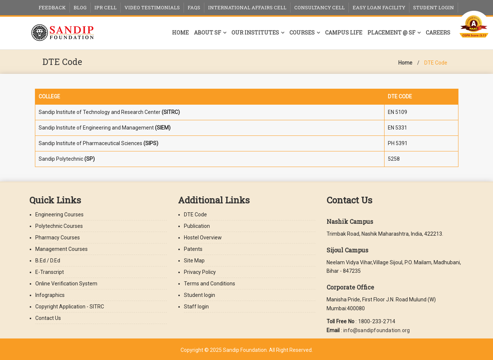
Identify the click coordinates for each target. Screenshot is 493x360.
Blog (80, 7)
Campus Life (343, 32)
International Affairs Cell (247, 7)
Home (180, 32)
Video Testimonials (152, 7)
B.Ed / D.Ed (47, 261)
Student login (199, 295)
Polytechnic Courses (59, 226)
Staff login (196, 307)
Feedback (52, 7)
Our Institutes (255, 32)
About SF (207, 32)
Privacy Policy (200, 272)
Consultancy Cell (319, 7)
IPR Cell (105, 7)
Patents (193, 249)
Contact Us (48, 318)
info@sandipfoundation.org (376, 330)
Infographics (50, 295)
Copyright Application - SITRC (69, 307)
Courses (302, 32)
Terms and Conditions (209, 284)
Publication (197, 226)
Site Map (194, 261)
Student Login (433, 7)
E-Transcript (49, 272)
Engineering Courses (59, 214)
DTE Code (435, 63)
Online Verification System (66, 284)
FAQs (194, 7)
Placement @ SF (391, 32)
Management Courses (61, 249)
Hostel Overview (203, 237)
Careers (438, 32)
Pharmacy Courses (57, 237)
